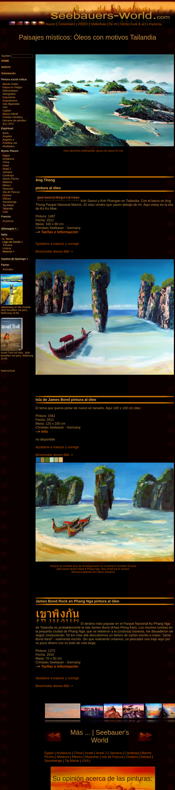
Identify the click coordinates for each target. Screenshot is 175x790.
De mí (112, 24)
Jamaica (7, 172)
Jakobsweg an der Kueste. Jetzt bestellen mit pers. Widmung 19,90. (16, 310)
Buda (6, 133)
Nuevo (50, 24)
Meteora (7, 182)
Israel (6, 165)
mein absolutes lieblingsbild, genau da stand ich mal (93, 150)
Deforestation (10, 90)
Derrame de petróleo (14, 120)
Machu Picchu (11, 178)
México (7, 185)
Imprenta (155, 24)
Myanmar (8, 188)
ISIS (5, 107)
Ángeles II (8, 139)
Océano (7, 195)
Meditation (9, 146)
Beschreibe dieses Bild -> (54, 251)
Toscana (7, 245)
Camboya (8, 175)
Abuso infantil (10, 113)
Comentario (66, 24)
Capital (7, 110)
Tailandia (8, 208)
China (6, 162)
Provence (8, 221)
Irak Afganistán (11, 103)
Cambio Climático (13, 117)
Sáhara (7, 198)
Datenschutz (8, 370)
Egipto (6, 155)
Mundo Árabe (10, 84)
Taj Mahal (8, 205)
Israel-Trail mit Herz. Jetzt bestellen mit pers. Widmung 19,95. (17, 355)
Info (44, 431)
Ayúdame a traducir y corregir (57, 244)
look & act (139, 24)
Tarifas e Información (59, 232)
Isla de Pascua (11, 191)
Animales (8, 269)
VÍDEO (83, 24)
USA (5, 211)
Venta (124, 24)
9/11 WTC (8, 123)
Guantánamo (10, 100)
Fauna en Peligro (12, 87)
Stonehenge (10, 201)
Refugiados (9, 93)
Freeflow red (10, 142)
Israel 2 (7, 168)
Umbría (7, 248)
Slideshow (98, 24)
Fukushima (9, 97)
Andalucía (8, 158)
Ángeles (7, 136)
